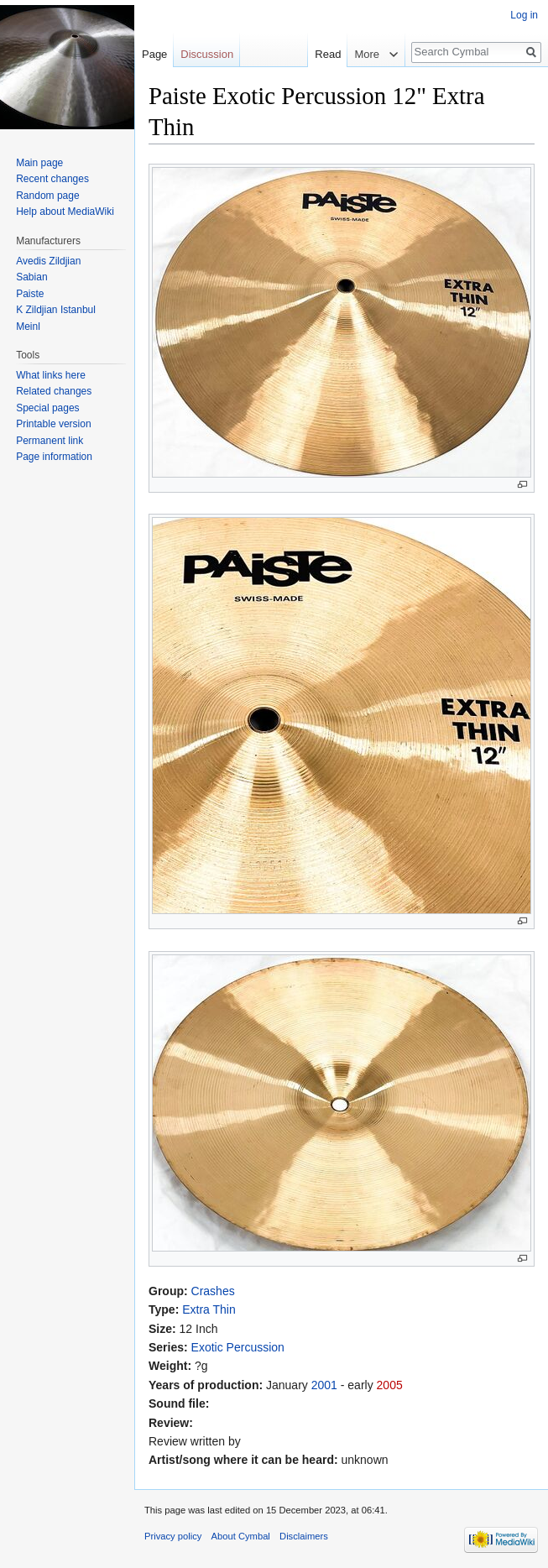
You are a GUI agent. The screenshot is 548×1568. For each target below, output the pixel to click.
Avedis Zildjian (48, 261)
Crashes (213, 1291)
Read (318, 54)
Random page (47, 195)
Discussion (206, 54)
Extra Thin (209, 1309)
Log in (524, 15)
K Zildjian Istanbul (56, 310)
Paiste (30, 294)
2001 (324, 1385)
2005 (390, 1385)
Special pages (47, 408)
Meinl (28, 326)
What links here (51, 375)
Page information (54, 457)
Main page (39, 163)
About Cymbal (240, 1536)
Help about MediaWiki (65, 211)
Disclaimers (303, 1536)
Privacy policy (172, 1536)
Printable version (53, 424)
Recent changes (52, 179)
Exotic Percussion (237, 1347)
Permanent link (49, 441)
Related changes (53, 391)
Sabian (31, 277)
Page (154, 54)
